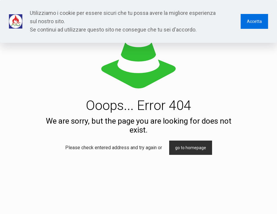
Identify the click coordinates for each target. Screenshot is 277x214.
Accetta (254, 21)
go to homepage (190, 147)
